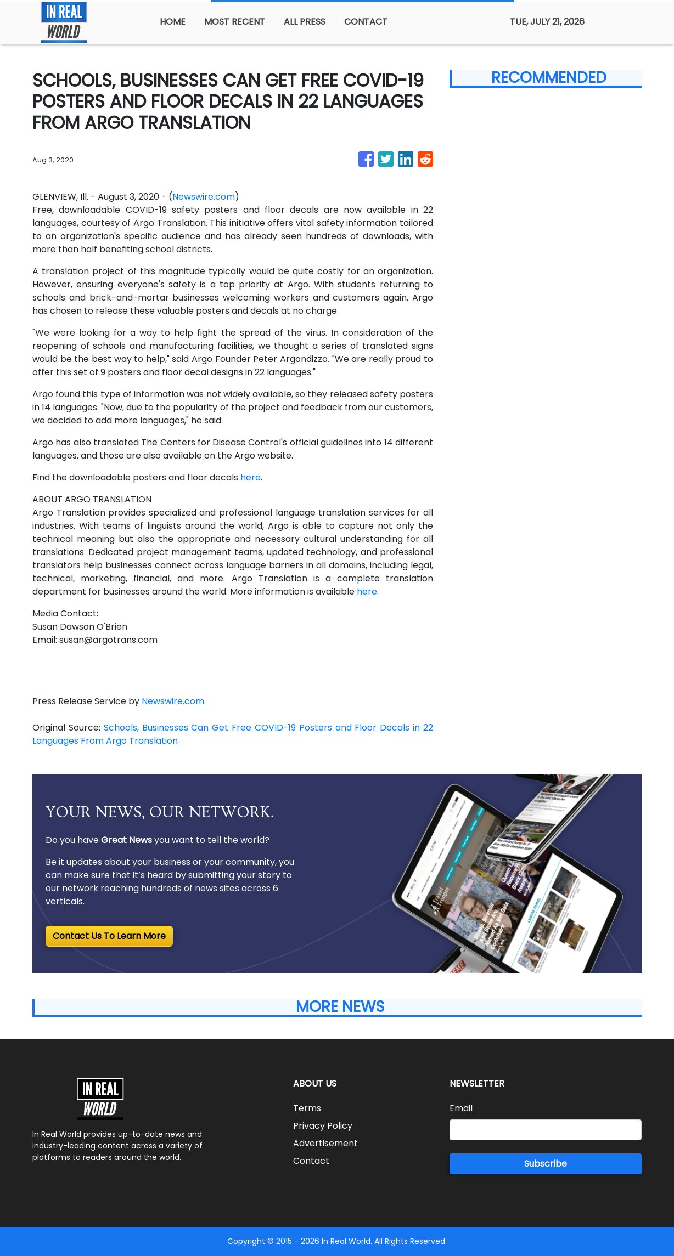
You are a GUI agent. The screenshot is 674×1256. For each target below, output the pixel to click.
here (250, 477)
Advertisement (325, 1143)
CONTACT (365, 21)
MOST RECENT (234, 21)
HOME (173, 21)
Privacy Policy (322, 1125)
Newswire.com (203, 196)
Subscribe (545, 1163)
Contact (311, 1161)
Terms (307, 1108)
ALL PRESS (304, 21)
